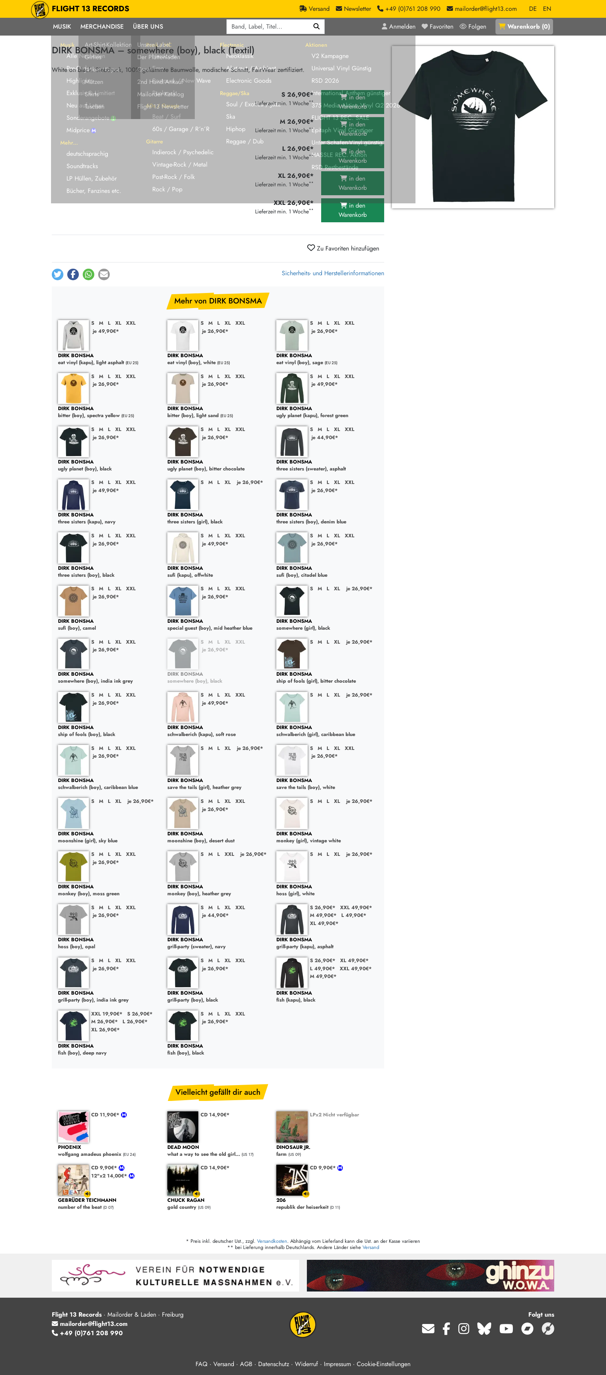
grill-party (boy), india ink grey (109, 997)
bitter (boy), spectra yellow (109, 412)
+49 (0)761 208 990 (87, 1333)
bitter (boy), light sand (218, 412)
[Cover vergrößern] (473, 127)
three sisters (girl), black (218, 518)
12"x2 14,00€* (110, 1175)
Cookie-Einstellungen (383, 1364)
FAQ (202, 1364)
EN (547, 8)
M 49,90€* (323, 915)
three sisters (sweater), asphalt (327, 465)
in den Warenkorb (353, 102)
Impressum (337, 1364)
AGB (246, 1364)
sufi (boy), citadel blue (327, 572)
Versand (371, 1247)
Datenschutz (273, 1364)
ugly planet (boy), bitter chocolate (218, 465)
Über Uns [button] (148, 26)
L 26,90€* (135, 1021)
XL (118, 323)
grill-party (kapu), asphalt (327, 943)
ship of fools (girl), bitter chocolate (327, 678)
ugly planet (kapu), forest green (327, 412)
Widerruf (306, 1364)
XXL (131, 323)
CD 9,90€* (105, 1167)
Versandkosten (272, 1241)
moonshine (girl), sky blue (109, 837)
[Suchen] (317, 26)
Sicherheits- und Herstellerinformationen (333, 273)
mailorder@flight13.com (90, 1323)
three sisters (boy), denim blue (327, 518)
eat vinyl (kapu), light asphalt (109, 359)
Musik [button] (62, 26)
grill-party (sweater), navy (218, 943)
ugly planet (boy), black (109, 465)
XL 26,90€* (105, 1029)
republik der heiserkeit (327, 1204)
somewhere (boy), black (218, 678)
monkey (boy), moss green (109, 890)
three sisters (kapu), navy (109, 518)
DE (533, 8)
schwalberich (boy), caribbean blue (109, 784)
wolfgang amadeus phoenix (109, 1151)
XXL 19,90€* (107, 1013)
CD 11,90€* (106, 1114)
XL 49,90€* (324, 923)
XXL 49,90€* (356, 907)
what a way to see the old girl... (218, 1151)
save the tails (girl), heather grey (218, 784)
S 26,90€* (322, 907)
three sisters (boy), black (109, 572)
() (524, 26)
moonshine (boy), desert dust (218, 837)
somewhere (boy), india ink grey (109, 678)
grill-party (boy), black (218, 997)
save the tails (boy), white (327, 784)
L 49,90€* (353, 915)
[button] (57, 274)
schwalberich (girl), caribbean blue (327, 731)
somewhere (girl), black (327, 625)
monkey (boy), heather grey (218, 890)
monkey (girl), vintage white (327, 837)
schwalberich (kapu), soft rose (218, 731)
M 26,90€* (104, 1021)
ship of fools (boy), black (109, 731)
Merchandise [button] (102, 26)
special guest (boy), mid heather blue (218, 625)
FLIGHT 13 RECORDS (90, 9)
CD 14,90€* (215, 1114)
